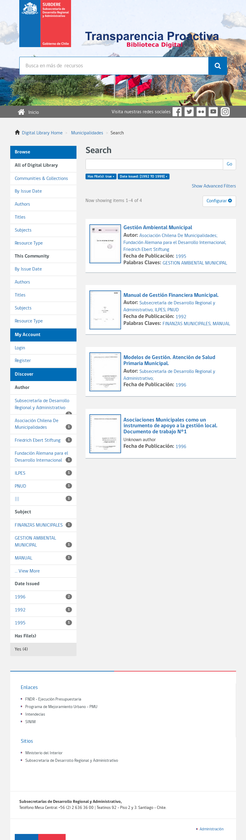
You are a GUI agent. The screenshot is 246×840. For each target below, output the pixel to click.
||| (43, 499)
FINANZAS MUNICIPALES (43, 525)
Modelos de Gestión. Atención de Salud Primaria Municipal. (169, 361)
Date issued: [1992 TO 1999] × (143, 176)
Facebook (177, 111)
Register (23, 360)
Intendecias (35, 714)
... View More (27, 571)
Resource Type (29, 243)
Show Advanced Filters (214, 186)
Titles (20, 217)
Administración (212, 829)
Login (20, 348)
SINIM (30, 722)
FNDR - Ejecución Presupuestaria (53, 699)
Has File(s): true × (101, 176)
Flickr (201, 111)
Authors (22, 204)
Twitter (189, 111)
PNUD (43, 486)
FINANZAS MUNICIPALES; (188, 324)
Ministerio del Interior (44, 753)
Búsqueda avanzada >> (41, 81)
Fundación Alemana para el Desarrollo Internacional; (174, 242)
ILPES (43, 473)
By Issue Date (28, 191)
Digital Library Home (42, 133)
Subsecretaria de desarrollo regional (45, 28)
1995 (43, 623)
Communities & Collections (41, 178)
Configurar (219, 201)
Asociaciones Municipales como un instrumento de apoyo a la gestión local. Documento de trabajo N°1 (170, 426)
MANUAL (43, 558)
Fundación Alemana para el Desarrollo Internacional (43, 457)
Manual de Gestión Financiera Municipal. (171, 295)
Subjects (23, 230)
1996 (43, 597)
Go (229, 164)
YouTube (213, 111)
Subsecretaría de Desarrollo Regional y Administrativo (43, 407)
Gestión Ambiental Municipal (158, 228)
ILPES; (161, 310)
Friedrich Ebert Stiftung (43, 440)
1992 (43, 610)
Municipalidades (87, 133)
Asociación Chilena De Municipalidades (43, 424)
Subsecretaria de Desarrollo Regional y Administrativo (71, 760)
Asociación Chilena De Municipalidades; (178, 235)
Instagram (225, 111)
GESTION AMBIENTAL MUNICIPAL (43, 542)
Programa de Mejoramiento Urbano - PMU (61, 707)
